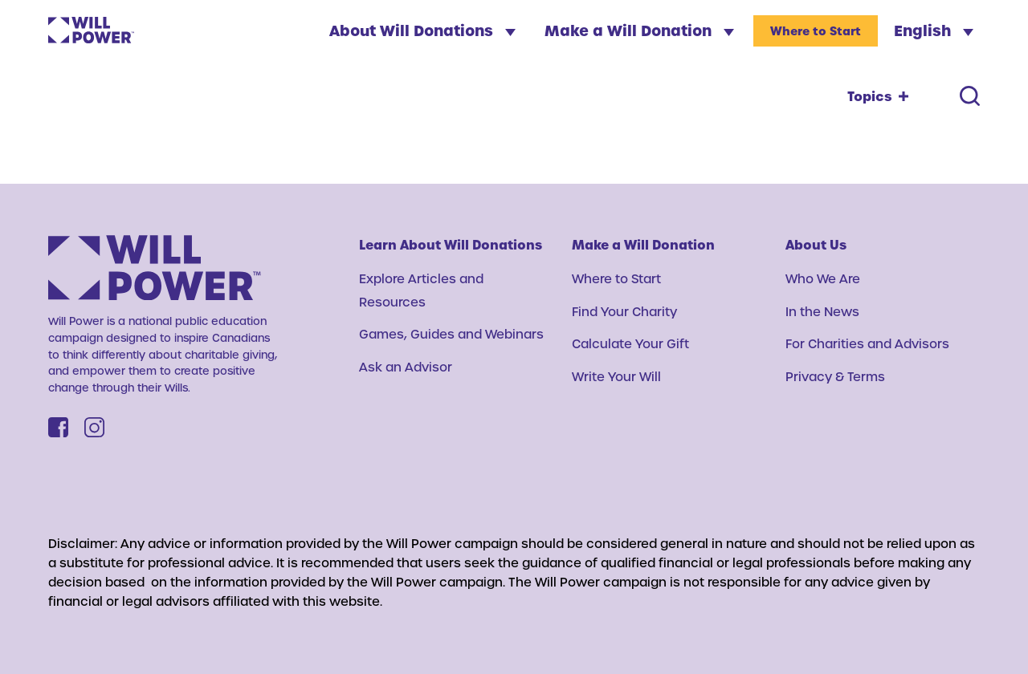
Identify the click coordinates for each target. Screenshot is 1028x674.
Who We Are (822, 278)
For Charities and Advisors (867, 343)
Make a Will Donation (639, 30)
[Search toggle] (970, 96)
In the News (822, 311)
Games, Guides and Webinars (451, 334)
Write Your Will (616, 376)
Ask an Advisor (405, 366)
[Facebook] (58, 427)
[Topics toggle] (877, 96)
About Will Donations (422, 30)
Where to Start (815, 31)
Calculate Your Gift (630, 343)
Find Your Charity (624, 311)
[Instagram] (94, 427)
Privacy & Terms (835, 376)
